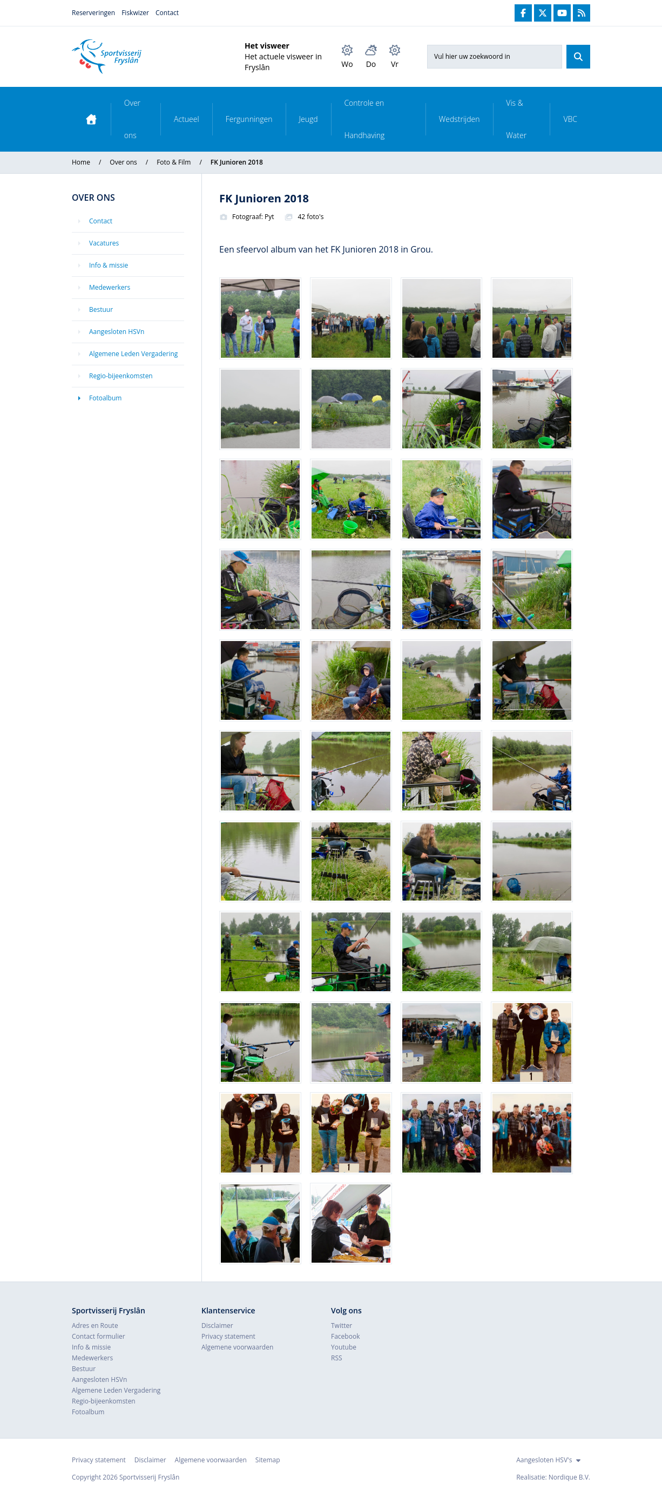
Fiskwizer (135, 12)
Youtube (343, 1347)
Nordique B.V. (569, 1477)
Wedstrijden (459, 119)
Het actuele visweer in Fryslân (283, 61)
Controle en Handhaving (364, 119)
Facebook (345, 1336)
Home (81, 162)
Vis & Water (516, 119)
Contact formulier (98, 1336)
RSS (336, 1357)
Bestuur (101, 309)
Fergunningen (249, 119)
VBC (570, 119)
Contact (167, 12)
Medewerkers (109, 287)
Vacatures (104, 243)
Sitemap (267, 1459)
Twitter (341, 1325)
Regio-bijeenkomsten (121, 375)
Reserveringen (93, 12)
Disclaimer (217, 1325)
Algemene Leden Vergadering (133, 353)
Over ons (132, 119)
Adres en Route (95, 1325)
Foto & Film (174, 162)
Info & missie (108, 265)
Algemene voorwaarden (237, 1347)
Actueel (186, 119)
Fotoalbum (105, 398)
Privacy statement (228, 1336)
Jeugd (308, 119)
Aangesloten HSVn (116, 331)
